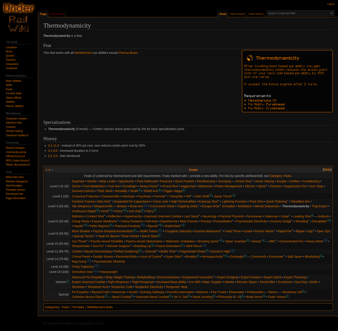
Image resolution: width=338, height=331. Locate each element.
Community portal (16, 152)
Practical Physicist (231, 216)
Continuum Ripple (84, 211)
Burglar (282, 181)
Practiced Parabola (127, 226)
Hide (327, 169)
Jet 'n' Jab (180, 297)
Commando (258, 256)
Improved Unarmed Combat (163, 216)
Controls (11, 126)
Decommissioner (168, 277)
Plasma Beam (128, 52)
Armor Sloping (264, 181)
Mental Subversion (267, 206)
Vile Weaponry (81, 206)
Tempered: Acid (98, 287)
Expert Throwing (295, 277)
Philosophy (225, 297)
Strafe (134, 191)
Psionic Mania (264, 231)
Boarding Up (142, 246)
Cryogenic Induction (178, 231)
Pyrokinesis (275, 104)
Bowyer (122, 206)
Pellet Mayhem (99, 226)
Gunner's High (220, 251)
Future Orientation (168, 246)
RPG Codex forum (16, 160)
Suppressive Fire (295, 186)
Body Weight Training (120, 277)
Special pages (14, 185)
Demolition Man (82, 272)
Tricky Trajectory (83, 266)
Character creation (16, 118)
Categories (52, 307)
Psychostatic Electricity (251, 221)
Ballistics (77, 216)
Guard (248, 231)
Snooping (224, 181)
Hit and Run (170, 186)
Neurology (210, 216)
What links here (15, 177)
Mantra (229, 282)
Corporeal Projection (85, 196)
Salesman (271, 216)
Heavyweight (108, 272)
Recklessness (206, 181)
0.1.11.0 (53, 145)
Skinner (250, 186)
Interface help (14, 122)
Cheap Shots (80, 221)
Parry (149, 211)
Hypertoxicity (132, 216)
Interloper (128, 196)
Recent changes (15, 147)
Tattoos (273, 292)
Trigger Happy (172, 191)
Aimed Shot (243, 181)
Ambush (323, 216)
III (239, 297)
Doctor (76, 186)
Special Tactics (84, 236)
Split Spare (294, 256)
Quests (10, 55)
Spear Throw (222, 196)
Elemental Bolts (126, 256)
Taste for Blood (108, 236)
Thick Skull (104, 191)
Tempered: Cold (121, 287)
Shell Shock (194, 246)
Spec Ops (323, 231)
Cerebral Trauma (83, 201)
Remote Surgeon (118, 246)
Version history (14, 131)
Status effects (14, 97)
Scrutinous (285, 282)
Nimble (92, 181)
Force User (160, 201)
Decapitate (319, 221)
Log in (331, 4)
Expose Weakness (104, 221)
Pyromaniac (254, 216)
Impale (78, 226)
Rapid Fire (285, 231)
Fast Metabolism (94, 186)
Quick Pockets (184, 181)
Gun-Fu (98, 246)
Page (43, 13)
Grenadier (228, 206)
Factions (11, 59)
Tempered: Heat (176, 287)
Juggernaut (188, 186)
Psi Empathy (80, 292)
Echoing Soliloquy (152, 292)
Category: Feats (280, 176)
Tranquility (176, 196)
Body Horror (254, 297)
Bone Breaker (81, 231)
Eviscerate (276, 256)
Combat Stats (14, 93)
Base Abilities (13, 80)
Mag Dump (79, 261)
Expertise (78, 181)
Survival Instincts (83, 191)
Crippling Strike (187, 206)
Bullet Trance (149, 231)
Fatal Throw (233, 231)
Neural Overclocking (97, 251)
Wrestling (302, 221)
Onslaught (237, 256)
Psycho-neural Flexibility (107, 241)
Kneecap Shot (208, 201)
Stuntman (78, 287)
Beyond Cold (100, 292)
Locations (11, 47)
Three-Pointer (130, 236)
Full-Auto (152, 221)
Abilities (10, 101)
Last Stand (191, 216)
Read (222, 13)
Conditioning (311, 181)
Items (9, 51)
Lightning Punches (234, 201)
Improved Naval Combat (152, 297)
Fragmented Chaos (193, 251)
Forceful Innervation (180, 292)
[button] (327, 169)
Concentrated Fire (291, 241)
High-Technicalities (183, 201)
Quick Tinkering (276, 201)
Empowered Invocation (197, 277)
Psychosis (144, 196)
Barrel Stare (150, 236)
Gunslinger (129, 186)
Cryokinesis (275, 108)
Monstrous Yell (292, 292)
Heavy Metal (314, 241)
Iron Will (194, 282)
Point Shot (256, 201)
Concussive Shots (162, 206)
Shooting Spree (207, 241)
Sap (310, 231)
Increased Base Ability (171, 282)
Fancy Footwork (132, 221)
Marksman (205, 186)
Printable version (15, 189)
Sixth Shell (202, 196)
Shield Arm (151, 191)
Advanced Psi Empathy (87, 277)
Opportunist (126, 181)
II (235, 297)
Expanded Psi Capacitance (132, 201)
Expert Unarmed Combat (88, 282)
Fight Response (118, 282)
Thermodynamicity (295, 206)
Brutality (191, 256)
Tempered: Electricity (149, 287)
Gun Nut (114, 186)
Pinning (206, 221)
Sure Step (316, 186)
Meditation (245, 206)
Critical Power (81, 256)
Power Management (228, 186)
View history (256, 13)
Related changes (15, 181)
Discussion (57, 13)
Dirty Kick (103, 201)
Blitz (272, 241)
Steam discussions (16, 164)
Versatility (120, 191)
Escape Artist (211, 206)
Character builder (16, 135)
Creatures (11, 68)
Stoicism (275, 186)
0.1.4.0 (52, 156)
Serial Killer (267, 282)
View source (237, 13)
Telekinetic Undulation (180, 241)
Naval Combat (121, 297)
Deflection (114, 216)
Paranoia (166, 181)
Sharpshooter (81, 246)
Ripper (300, 231)
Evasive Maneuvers (207, 231)
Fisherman (119, 292)
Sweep (256, 241)
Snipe (285, 216)
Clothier (294, 181)
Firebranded (255, 292)
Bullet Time (168, 251)
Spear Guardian (235, 241)
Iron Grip (135, 211)
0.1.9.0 (52, 150)
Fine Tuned (218, 292)
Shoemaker (236, 292)
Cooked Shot (95, 216)
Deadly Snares (103, 256)
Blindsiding (312, 256)
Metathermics (259, 100)
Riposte (152, 226)
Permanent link (14, 193)
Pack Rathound (147, 181)
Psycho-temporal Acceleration (113, 231)
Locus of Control (150, 256)
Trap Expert (320, 206)
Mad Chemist (189, 221)
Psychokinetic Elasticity (109, 261)
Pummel (159, 196)
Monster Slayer (247, 282)
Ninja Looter (107, 181)
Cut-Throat (79, 241)
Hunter (133, 292)
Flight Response (143, 282)
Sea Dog (301, 282)
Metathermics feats (100, 307)
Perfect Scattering (126, 251)
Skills (9, 85)
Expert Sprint (272, 277)
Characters (12, 64)
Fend (104, 211)
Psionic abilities (14, 106)
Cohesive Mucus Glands (88, 297)
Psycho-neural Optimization (144, 241)
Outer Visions (277, 297)
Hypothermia (168, 221)
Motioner (202, 292)
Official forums (14, 156)
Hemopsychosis (212, 256)
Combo (76, 251)
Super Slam (173, 256)
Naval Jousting (203, 297)
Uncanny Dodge (280, 221)
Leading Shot (302, 216)
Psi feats (78, 307)
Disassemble (110, 196)
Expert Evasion (251, 277)
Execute (151, 251)
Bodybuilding (145, 277)
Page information (15, 198)
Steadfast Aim (300, 201)
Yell (188, 196)
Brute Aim (136, 206)
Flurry (118, 211)
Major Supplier (212, 282)
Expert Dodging (227, 277)
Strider (313, 282)
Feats (193, 170)
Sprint (262, 186)
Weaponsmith (103, 206)
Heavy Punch (149, 186)
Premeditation (222, 221)
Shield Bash (172, 226)
